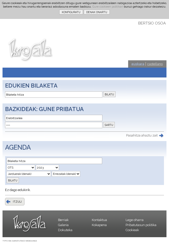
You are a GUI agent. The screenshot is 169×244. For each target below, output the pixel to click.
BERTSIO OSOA (152, 23)
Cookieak (132, 230)
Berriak (63, 220)
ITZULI (17, 201)
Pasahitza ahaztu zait (142, 135)
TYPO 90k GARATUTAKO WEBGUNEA (20, 241)
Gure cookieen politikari (107, 6)
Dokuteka (65, 230)
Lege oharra (135, 220)
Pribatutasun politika (141, 225)
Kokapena (99, 225)
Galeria (63, 225)
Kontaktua (99, 220)
